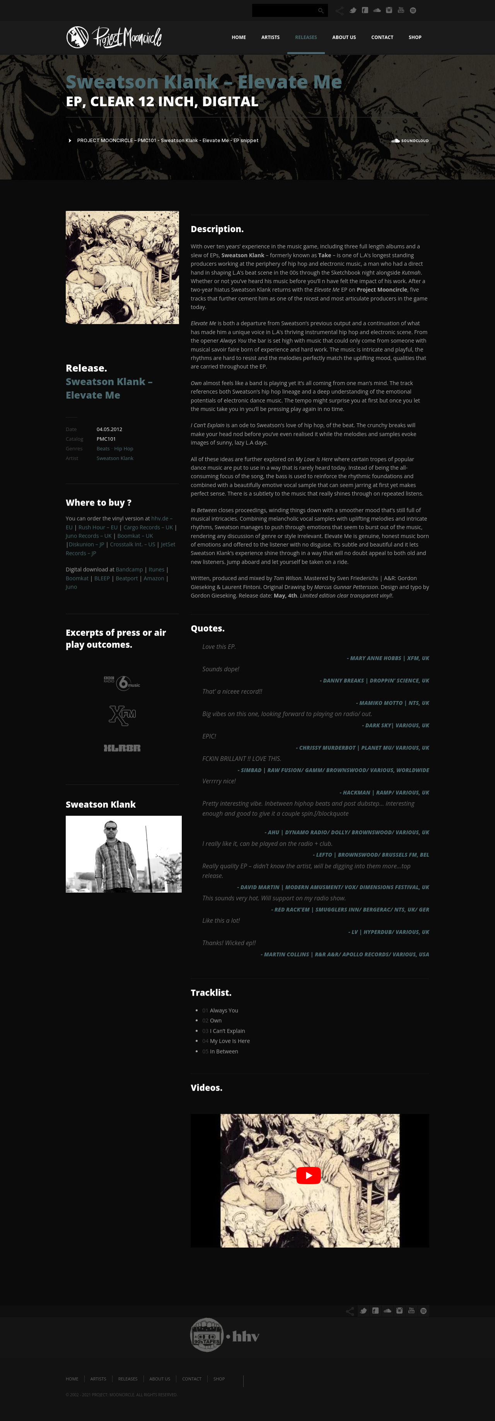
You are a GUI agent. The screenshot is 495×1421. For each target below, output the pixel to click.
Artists (270, 37)
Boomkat (77, 580)
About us (344, 37)
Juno (71, 589)
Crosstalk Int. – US (132, 547)
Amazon (154, 580)
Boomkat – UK (135, 538)
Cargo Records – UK (148, 529)
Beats (103, 448)
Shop (415, 37)
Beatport (127, 580)
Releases (306, 37)
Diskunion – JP (86, 547)
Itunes (157, 572)
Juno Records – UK (89, 538)
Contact (382, 37)
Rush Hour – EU (98, 529)
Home (239, 37)
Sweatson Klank (115, 458)
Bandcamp (129, 572)
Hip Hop (123, 448)
